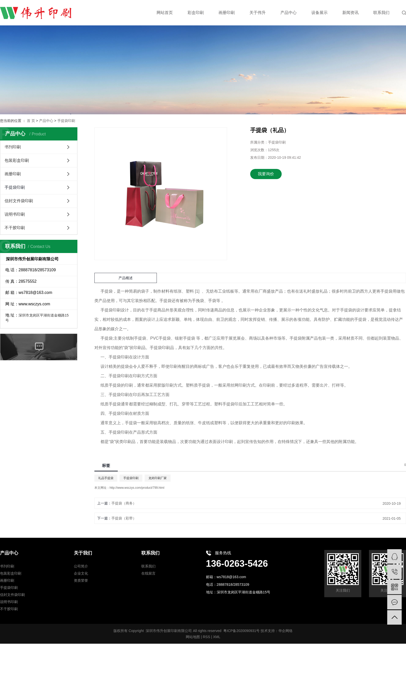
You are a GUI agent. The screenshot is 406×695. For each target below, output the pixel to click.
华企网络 (285, 631)
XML (216, 637)
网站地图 (193, 637)
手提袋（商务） (123, 503)
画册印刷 (13, 174)
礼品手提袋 (105, 478)
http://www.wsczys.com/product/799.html (137, 487)
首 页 (31, 121)
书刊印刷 (13, 147)
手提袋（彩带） (123, 518)
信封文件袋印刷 (19, 201)
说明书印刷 (15, 214)
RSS (206, 637)
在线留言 (148, 573)
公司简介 (81, 566)
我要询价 (266, 174)
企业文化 (81, 573)
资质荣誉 (81, 580)
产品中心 (46, 121)
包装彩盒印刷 (17, 160)
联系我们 (148, 566)
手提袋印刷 (66, 121)
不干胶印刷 (15, 228)
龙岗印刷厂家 (157, 478)
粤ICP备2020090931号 (241, 631)
